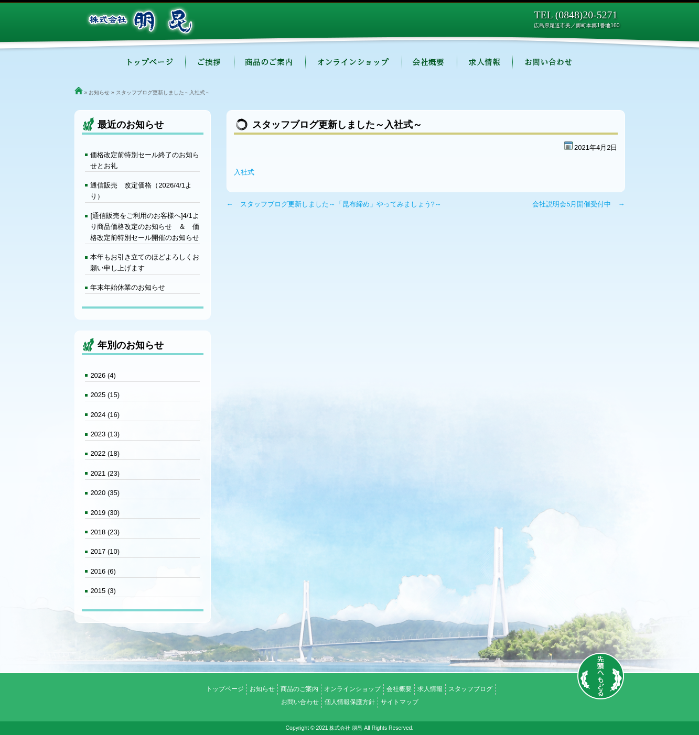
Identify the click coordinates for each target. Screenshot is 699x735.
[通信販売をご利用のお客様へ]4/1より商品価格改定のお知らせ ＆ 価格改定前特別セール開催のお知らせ (144, 227)
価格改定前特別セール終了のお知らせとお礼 (144, 160)
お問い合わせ (549, 62)
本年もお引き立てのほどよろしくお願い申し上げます (144, 262)
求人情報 (485, 62)
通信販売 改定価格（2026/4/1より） (141, 190)
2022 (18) (105, 453)
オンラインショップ (354, 62)
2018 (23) (105, 532)
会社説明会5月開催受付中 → (578, 204)
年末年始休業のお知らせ (127, 287)
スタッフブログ (470, 689)
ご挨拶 (210, 62)
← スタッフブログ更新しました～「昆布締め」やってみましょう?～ (334, 204)
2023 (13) (105, 434)
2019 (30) (105, 513)
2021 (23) (105, 473)
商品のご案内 (270, 62)
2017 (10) (105, 551)
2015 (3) (102, 591)
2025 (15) (105, 395)
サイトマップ (399, 702)
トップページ (150, 62)
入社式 (244, 172)
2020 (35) (105, 493)
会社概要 (429, 62)
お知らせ (99, 92)
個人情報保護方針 (350, 702)
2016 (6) (102, 571)
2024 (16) (105, 415)
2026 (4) (102, 375)
